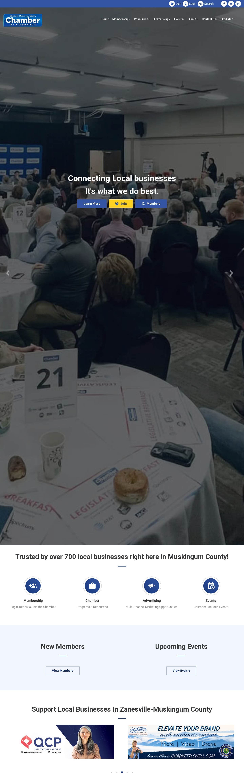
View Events (181, 670)
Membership (120, 19)
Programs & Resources (92, 607)
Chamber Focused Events (211, 607)
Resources (141, 19)
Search (209, 3)
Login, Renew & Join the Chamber (33, 607)
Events (178, 19)
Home (105, 19)
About (192, 19)
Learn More (92, 203)
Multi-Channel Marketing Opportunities (152, 607)
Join (178, 3)
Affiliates (227, 19)
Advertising (161, 19)
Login (192, 3)
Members (151, 203)
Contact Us (209, 19)
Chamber (92, 601)
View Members (62, 670)
